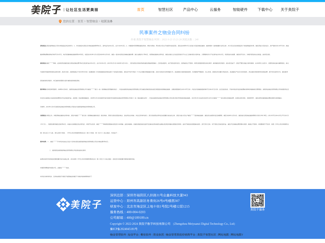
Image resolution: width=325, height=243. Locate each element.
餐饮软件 (146, 234)
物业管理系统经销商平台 (180, 234)
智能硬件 (240, 9)
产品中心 (190, 9)
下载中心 (265, 9)
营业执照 (158, 234)
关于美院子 (290, 9)
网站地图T (237, 234)
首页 (140, 9)
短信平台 (133, 234)
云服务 (215, 9)
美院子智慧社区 (206, 234)
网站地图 (223, 234)
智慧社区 (165, 9)
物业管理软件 (118, 234)
